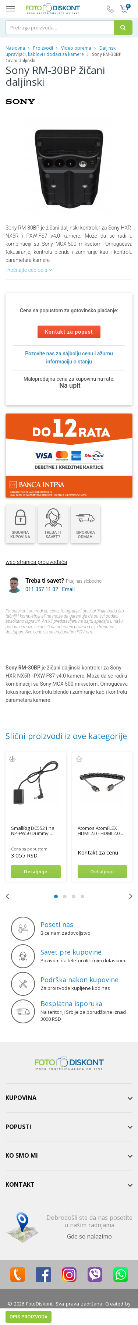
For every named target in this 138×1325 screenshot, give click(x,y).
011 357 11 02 (41, 589)
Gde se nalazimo (89, 1237)
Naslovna (15, 48)
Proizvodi (43, 48)
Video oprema (76, 48)
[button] (114, 121)
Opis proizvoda (28, 646)
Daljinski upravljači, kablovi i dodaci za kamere (61, 51)
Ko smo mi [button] (22, 1156)
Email (68, 589)
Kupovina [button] (21, 1098)
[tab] (69, 1098)
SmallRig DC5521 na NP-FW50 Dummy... (32, 830)
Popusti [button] (18, 1127)
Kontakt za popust (69, 332)
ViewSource (69, 1310)
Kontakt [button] (20, 1184)
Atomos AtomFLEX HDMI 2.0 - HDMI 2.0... (100, 830)
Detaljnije (35, 871)
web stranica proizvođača (36, 562)
